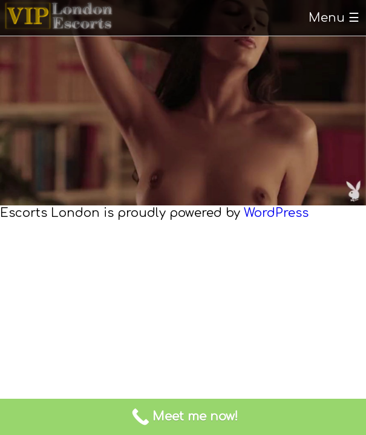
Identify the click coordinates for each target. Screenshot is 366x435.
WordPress (276, 213)
